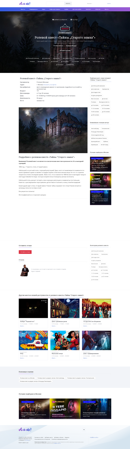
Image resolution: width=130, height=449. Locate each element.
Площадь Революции (97, 132)
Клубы (66, 9)
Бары (44, 9)
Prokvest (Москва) (71, 45)
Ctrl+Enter (27, 440)
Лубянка (105, 141)
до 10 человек (65, 61)
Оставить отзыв (65, 50)
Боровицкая (94, 144)
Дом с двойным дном (59, 321)
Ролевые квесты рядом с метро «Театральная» (80, 378)
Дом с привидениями (91, 354)
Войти (109, 3)
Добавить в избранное (59, 19)
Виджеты (67, 437)
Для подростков (67, 58)
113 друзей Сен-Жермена (92, 321)
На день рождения (80, 58)
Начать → (22, 326)
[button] (86, 108)
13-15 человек (86, 61)
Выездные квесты (42, 61)
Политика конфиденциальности (60, 439)
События (98, 9)
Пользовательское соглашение (42, 439)
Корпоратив (56, 58)
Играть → (54, 358)
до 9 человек (54, 61)
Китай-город (104, 144)
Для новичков (46, 58)
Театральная (105, 128)
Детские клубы (77, 9)
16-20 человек (97, 61)
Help (21, 354)
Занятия (88, 9)
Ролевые (31, 61)
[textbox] (55, 2)
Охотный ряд (95, 128)
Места (107, 9)
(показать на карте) (49, 85)
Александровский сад (97, 135)
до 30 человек (70, 64)
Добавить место (49, 437)
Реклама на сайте (39, 437)
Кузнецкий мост (95, 141)
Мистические (92, 58)
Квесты (23, 9)
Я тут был (74, 19)
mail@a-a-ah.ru (57, 443)
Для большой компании (32, 58)
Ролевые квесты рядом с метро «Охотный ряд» (51, 378)
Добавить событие (58, 437)
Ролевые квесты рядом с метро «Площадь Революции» (35, 381)
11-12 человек (75, 61)
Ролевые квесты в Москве (27, 378)
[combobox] (55, 3)
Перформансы (34, 9)
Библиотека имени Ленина (99, 138)
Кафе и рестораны (55, 9)
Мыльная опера (57, 354)
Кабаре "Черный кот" (27, 321)
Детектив (102, 58)
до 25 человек (60, 64)
